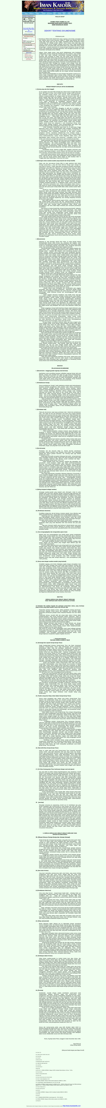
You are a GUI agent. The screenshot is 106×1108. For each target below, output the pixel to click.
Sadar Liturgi (69, 13)
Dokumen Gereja (44, 13)
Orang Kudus (59, 13)
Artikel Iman (74, 13)
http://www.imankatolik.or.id (71, 1106)
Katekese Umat (38, 13)
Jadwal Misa (64, 13)
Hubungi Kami (79, 13)
